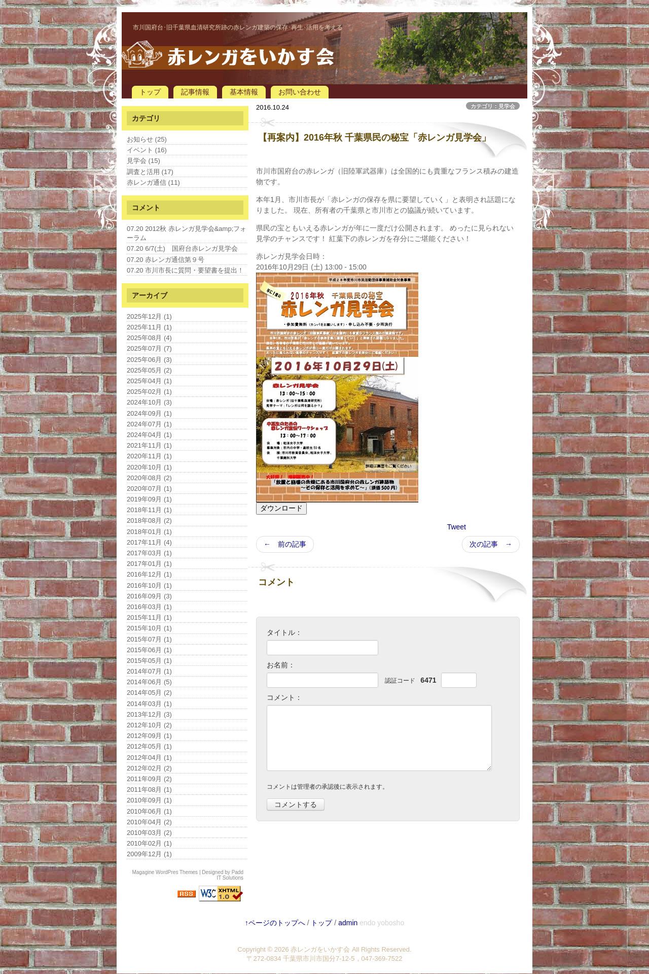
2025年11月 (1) (149, 327)
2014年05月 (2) (149, 692)
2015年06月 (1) (149, 650)
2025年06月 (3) (149, 359)
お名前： (281, 665)
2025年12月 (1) (149, 316)
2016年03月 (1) (149, 607)
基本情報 (244, 92)
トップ (150, 92)
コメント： (284, 697)
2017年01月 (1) (149, 563)
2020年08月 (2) (149, 478)
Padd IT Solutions (230, 875)
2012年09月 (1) (149, 736)
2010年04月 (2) (149, 822)
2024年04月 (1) (149, 435)
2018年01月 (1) (149, 531)
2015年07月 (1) (149, 639)
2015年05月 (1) (149, 660)
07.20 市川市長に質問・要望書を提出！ (185, 270)
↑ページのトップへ (275, 923)
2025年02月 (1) (149, 391)
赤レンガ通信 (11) (153, 182)
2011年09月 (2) (149, 779)
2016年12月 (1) (149, 574)
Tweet (456, 527)
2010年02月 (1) (149, 843)
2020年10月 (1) (149, 467)
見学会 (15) (143, 160)
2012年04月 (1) (149, 757)
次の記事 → (491, 544)
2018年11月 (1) (149, 510)
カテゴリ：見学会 (493, 106)
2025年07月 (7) (149, 348)
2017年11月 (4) (149, 542)
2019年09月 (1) (149, 499)
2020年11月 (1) (149, 456)
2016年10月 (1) (149, 585)
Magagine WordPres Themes (165, 872)
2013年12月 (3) (149, 714)
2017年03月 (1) (149, 553)
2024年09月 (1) (149, 413)
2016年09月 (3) (149, 596)
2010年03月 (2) (149, 832)
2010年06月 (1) (149, 811)
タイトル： (284, 632)
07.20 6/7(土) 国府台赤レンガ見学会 (182, 248)
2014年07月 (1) (149, 671)
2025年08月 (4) (149, 338)
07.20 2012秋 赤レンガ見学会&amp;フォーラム (186, 233)
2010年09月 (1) (149, 800)
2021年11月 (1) (149, 445)
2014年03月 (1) (149, 704)
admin (347, 923)
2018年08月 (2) (149, 520)
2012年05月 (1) (149, 746)
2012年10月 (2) (149, 725)
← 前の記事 (285, 544)
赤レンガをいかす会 (320, 949)
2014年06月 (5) (149, 682)
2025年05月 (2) (149, 370)
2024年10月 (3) (149, 402)
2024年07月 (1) (149, 424)
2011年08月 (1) (149, 789)
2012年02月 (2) (149, 768)
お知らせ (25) (147, 139)
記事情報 (195, 92)
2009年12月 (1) (149, 854)
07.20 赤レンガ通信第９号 (165, 259)
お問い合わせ (299, 92)
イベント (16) (147, 150)
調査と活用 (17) (150, 172)
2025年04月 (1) (149, 381)
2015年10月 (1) (149, 628)
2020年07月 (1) (149, 488)
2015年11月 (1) (149, 617)
